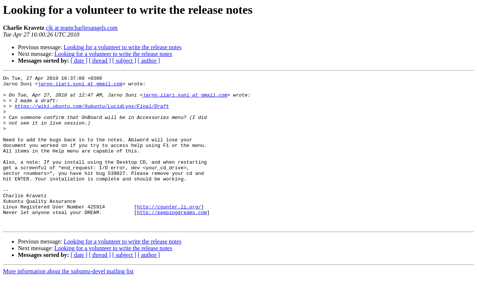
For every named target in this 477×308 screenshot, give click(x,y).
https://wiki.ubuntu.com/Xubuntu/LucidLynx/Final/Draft (92, 112)
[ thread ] (100, 60)
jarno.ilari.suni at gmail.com (80, 85)
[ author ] (149, 60)
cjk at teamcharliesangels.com (82, 28)
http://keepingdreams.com (172, 240)
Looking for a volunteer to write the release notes (122, 47)
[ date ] (79, 60)
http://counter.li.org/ (169, 233)
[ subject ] (124, 60)
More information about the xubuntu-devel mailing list (68, 301)
